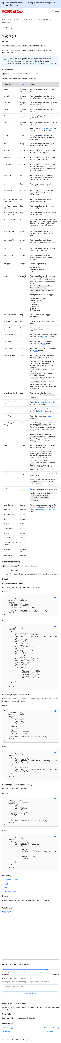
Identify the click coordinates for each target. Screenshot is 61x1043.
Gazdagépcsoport (11, 936)
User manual (6, 19)
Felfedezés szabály (11, 924)
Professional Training (51, 1029)
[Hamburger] (57, 11)
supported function (45, 128)
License (39, 1041)
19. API (16, 19)
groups (44, 336)
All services (6, 1033)
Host (6, 932)
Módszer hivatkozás (28, 19)
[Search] (51, 11)
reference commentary (46, 509)
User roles (37, 63)
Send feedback (30, 995)
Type (22, 84)
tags (49, 416)
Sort (31, 489)
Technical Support (8, 1029)
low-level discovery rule (46, 402)
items (36, 350)
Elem (6, 928)
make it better (13, 5)
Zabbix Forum (49, 1033)
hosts (44, 343)
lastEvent (41, 411)
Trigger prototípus (44, 19)
